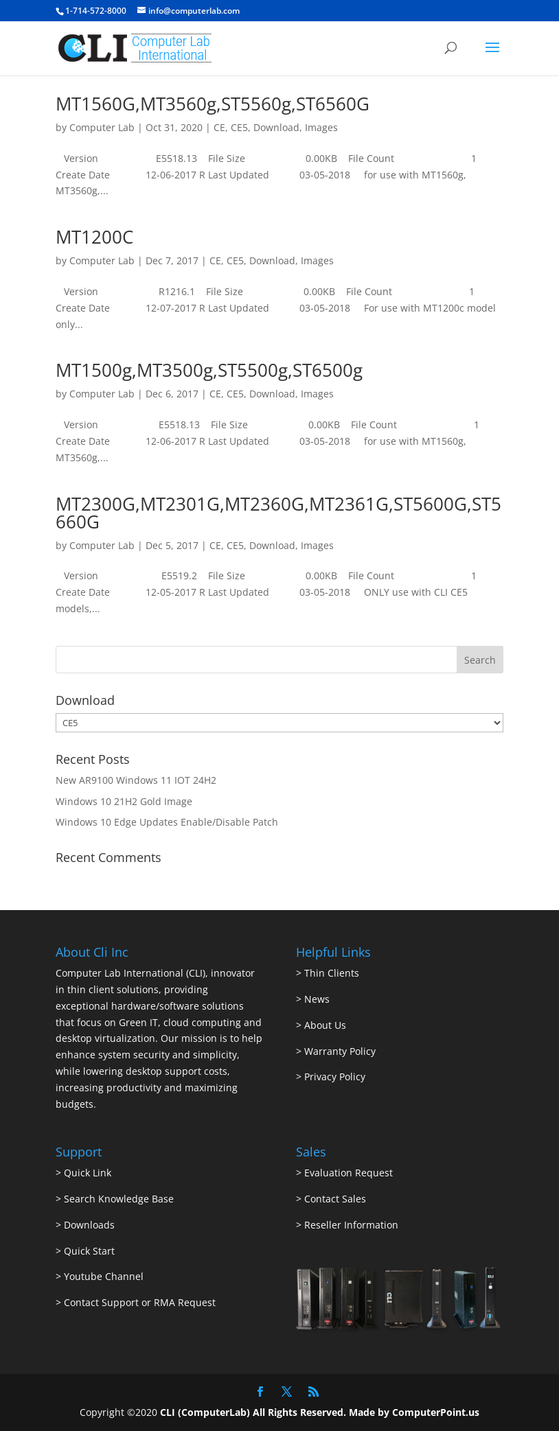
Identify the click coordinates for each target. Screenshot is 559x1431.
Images (321, 127)
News (317, 998)
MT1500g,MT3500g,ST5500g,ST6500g (209, 370)
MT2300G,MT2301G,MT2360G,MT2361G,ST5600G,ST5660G (278, 512)
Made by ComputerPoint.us (414, 1412)
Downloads (89, 1224)
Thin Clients (331, 972)
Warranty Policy (340, 1051)
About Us (325, 1025)
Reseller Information (351, 1224)
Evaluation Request (348, 1172)
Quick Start (89, 1250)
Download (276, 127)
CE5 (239, 127)
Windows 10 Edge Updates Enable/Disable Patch (167, 821)
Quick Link (87, 1172)
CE (219, 127)
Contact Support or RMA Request (140, 1302)
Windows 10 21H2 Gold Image (124, 801)
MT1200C (94, 236)
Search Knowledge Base (117, 1198)
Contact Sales (335, 1198)
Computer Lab (102, 127)
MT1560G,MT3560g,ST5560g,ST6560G (212, 103)
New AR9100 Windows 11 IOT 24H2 (136, 780)
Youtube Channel (104, 1276)
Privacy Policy (334, 1076)
